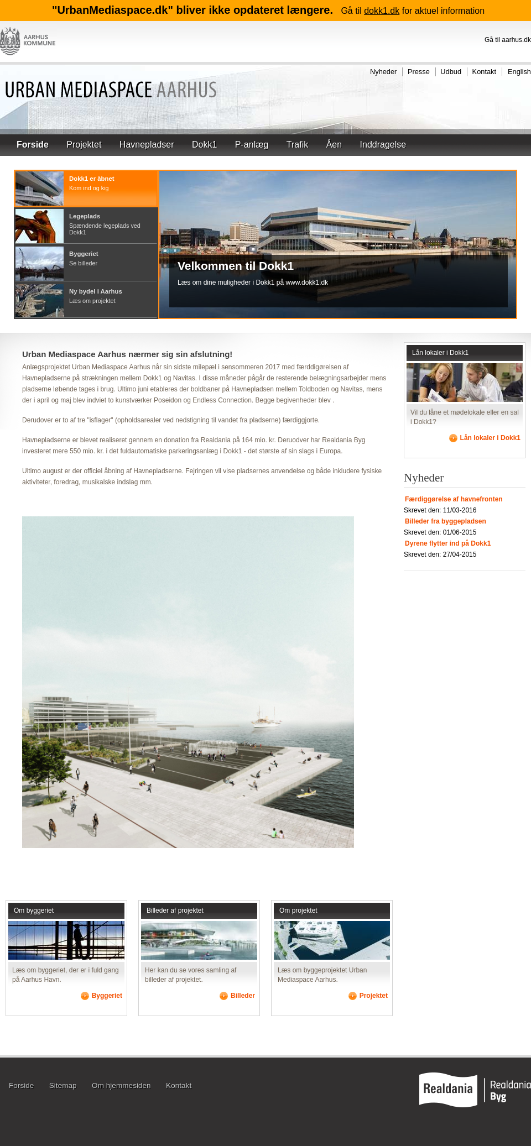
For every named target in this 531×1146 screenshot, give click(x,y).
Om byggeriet (34, 910)
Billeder (243, 996)
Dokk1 (204, 144)
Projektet (83, 144)
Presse (419, 71)
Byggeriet (107, 996)
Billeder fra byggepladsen (445, 521)
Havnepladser (146, 144)
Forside (33, 144)
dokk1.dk (381, 10)
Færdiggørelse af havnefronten (454, 499)
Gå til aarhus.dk (508, 40)
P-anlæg (251, 144)
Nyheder (383, 71)
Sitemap (63, 1085)
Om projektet (298, 910)
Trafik (297, 144)
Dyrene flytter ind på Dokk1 (448, 543)
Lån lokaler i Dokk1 (440, 353)
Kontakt (484, 71)
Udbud (450, 71)
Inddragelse (383, 144)
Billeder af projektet (175, 910)
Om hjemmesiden (121, 1085)
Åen (334, 144)
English (519, 71)
